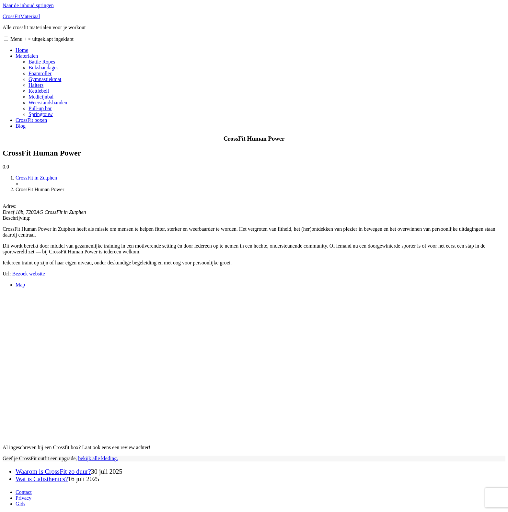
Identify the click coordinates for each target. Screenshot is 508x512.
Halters (36, 85)
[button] (6, 39)
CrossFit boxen (31, 120)
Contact (24, 492)
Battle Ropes (42, 61)
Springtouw (41, 114)
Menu (42, 39)
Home (22, 50)
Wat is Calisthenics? (42, 479)
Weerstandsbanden (48, 102)
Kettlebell (39, 91)
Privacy (23, 498)
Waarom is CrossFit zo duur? (53, 471)
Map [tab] (20, 284)
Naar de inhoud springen (28, 5)
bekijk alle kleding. (98, 458)
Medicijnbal (41, 96)
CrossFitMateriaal (21, 16)
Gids (20, 503)
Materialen (27, 56)
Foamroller (40, 73)
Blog (21, 126)
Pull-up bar (40, 108)
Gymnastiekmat (45, 79)
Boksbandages (43, 67)
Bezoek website (28, 273)
